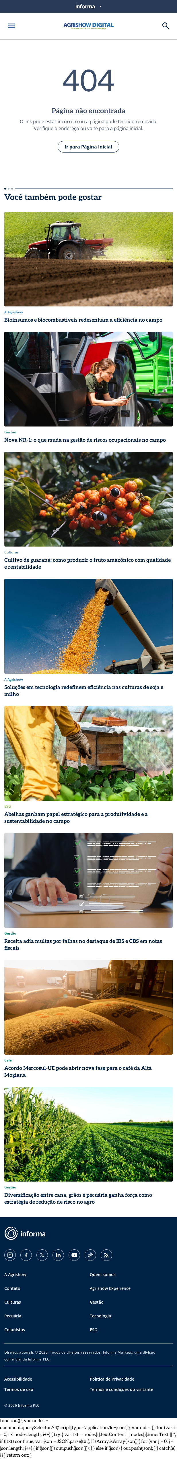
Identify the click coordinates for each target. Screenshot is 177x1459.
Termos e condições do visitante (121, 1389)
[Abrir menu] (11, 26)
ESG (93, 1329)
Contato (12, 1288)
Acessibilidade (18, 1379)
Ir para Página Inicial (88, 147)
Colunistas (14, 1329)
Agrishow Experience (110, 1288)
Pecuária (12, 1316)
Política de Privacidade (112, 1379)
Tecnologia (100, 1316)
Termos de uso (18, 1389)
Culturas (12, 1302)
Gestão (97, 1302)
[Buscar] (166, 26)
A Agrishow (15, 1274)
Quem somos (103, 1274)
